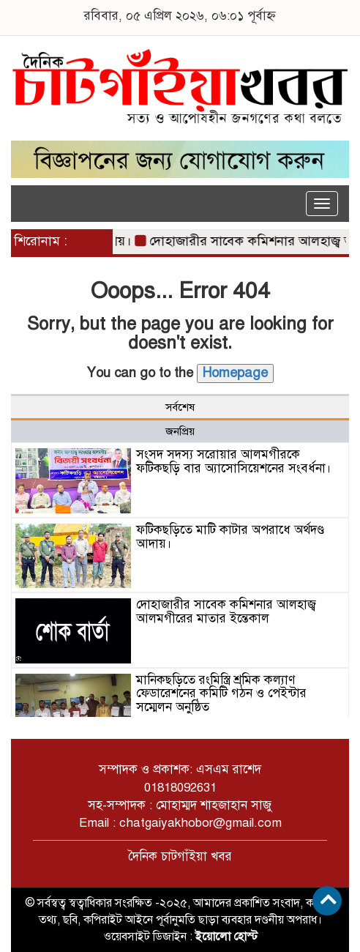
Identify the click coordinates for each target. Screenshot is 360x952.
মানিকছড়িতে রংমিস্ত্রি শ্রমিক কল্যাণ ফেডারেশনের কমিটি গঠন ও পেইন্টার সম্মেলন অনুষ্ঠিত (221, 693)
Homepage (235, 373)
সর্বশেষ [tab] (180, 407)
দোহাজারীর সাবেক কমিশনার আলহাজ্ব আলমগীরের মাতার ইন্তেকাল (226, 611)
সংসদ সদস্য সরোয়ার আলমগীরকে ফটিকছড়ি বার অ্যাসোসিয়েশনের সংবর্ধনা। (233, 461)
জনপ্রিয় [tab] (180, 431)
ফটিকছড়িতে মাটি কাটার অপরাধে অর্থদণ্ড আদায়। (230, 536)
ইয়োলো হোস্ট (226, 936)
